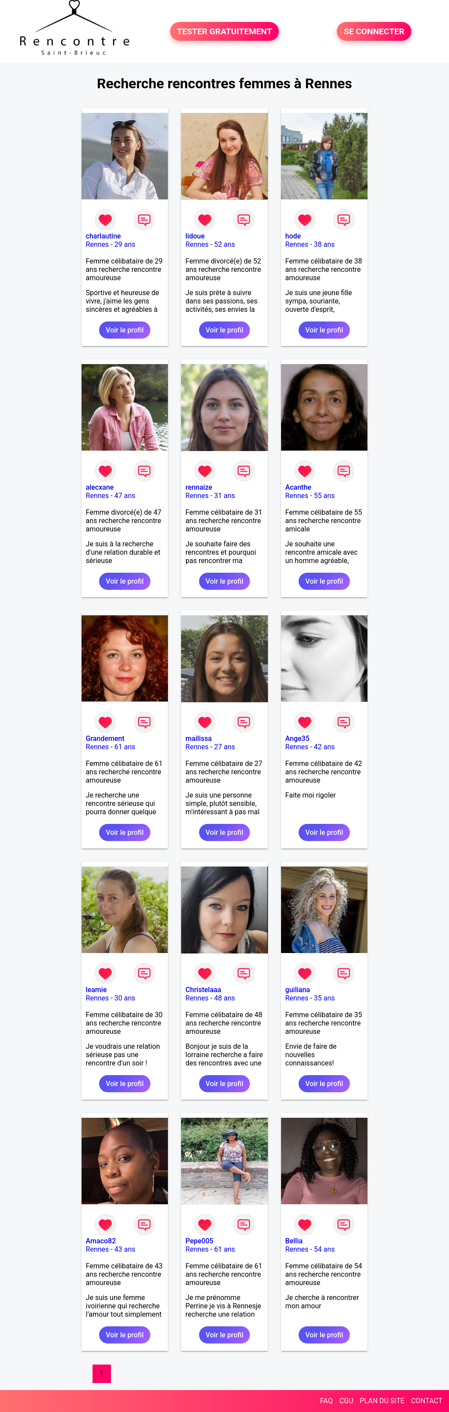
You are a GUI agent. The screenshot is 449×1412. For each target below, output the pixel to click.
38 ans (324, 244)
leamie (96, 990)
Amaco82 (101, 1241)
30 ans (124, 998)
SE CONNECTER (374, 31)
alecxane (100, 487)
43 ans (124, 1249)
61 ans (124, 747)
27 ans (224, 747)
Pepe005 (199, 1241)
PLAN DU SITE (382, 1401)
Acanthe (298, 487)
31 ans (224, 495)
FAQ (326, 1401)
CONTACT (426, 1401)
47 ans (124, 495)
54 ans (324, 1249)
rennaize (198, 487)
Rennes (97, 244)
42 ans (324, 747)
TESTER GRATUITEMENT (224, 31)
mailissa (198, 738)
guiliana (297, 990)
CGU (346, 1401)
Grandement (105, 738)
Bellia (294, 1241)
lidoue (195, 236)
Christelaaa (203, 990)
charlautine (103, 236)
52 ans (224, 244)
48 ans (224, 998)
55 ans (324, 495)
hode (293, 236)
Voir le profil (124, 330)
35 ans (324, 998)
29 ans (124, 244)
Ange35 (297, 738)
